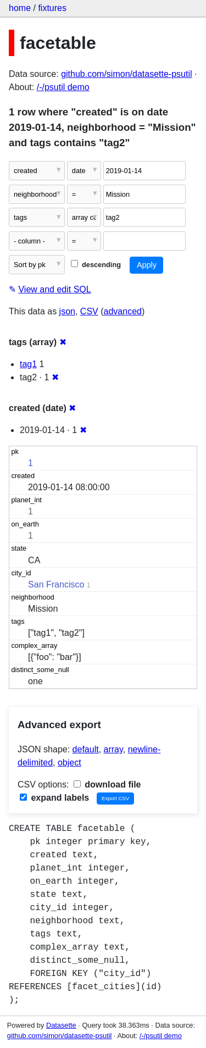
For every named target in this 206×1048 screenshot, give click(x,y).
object (69, 762)
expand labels (54, 797)
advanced (123, 311)
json (67, 311)
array (113, 749)
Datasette (61, 1025)
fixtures (52, 8)
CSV (89, 311)
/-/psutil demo (63, 87)
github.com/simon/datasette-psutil (126, 74)
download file (107, 784)
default (86, 749)
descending (96, 264)
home (20, 8)
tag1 (28, 364)
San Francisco (56, 584)
